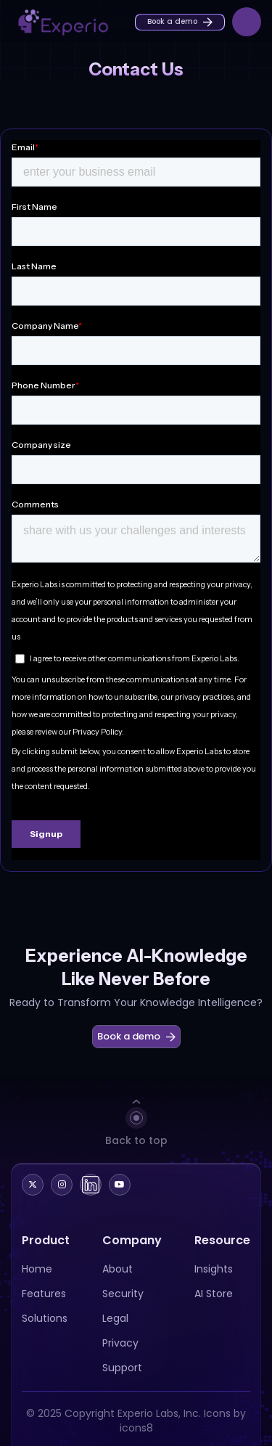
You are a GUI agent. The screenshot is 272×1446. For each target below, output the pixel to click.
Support (122, 1367)
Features (44, 1293)
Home (37, 1269)
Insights (213, 1269)
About (117, 1269)
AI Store (213, 1293)
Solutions (44, 1318)
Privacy (120, 1343)
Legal (115, 1318)
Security (123, 1293)
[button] (246, 21)
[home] (54, 21)
